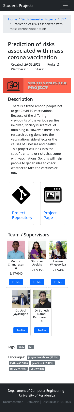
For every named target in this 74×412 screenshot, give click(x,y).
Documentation (13, 402)
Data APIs (33, 402)
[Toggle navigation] (65, 6)
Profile (16, 282)
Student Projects (18, 5)
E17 (63, 19)
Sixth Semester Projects (38, 19)
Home (12, 19)
